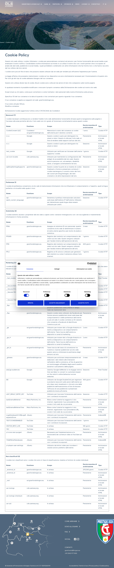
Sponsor (67, 4)
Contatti (68, 547)
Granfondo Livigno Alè (31, 4)
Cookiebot (56, 111)
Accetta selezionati (57, 303)
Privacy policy (94, 566)
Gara (46, 4)
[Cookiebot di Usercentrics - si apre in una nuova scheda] (88, 263)
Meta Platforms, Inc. (34, 400)
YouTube (30, 394)
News (77, 4)
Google (29, 136)
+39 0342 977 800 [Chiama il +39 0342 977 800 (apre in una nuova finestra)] (71, 553)
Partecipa (56, 4)
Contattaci (95, 4)
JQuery (29, 415)
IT (103, 4)
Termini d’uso (83, 566)
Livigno (84, 4)
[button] (41, 4)
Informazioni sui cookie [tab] (84, 269)
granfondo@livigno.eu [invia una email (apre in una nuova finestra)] (72, 550)
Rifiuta (30, 303)
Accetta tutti (83, 303)
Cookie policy (104, 566)
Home (2, 42)
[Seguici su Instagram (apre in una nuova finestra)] (78, 539)
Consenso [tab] (30, 269)
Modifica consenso (12, 106)
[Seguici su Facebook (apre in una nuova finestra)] (75, 539)
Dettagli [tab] (57, 269)
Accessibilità (73, 566)
